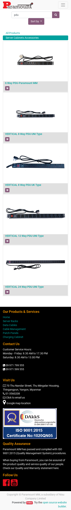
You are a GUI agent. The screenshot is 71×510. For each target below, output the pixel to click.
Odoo (29, 503)
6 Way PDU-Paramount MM (21, 83)
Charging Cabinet (13, 336)
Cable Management (14, 329)
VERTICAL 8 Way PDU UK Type (23, 184)
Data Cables (10, 325)
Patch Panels (10, 333)
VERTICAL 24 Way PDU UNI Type (24, 286)
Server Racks (10, 321)
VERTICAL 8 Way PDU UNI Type (23, 133)
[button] (36, 21)
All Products (13, 33)
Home (6, 317)
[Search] (55, 15)
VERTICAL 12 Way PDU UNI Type (24, 235)
